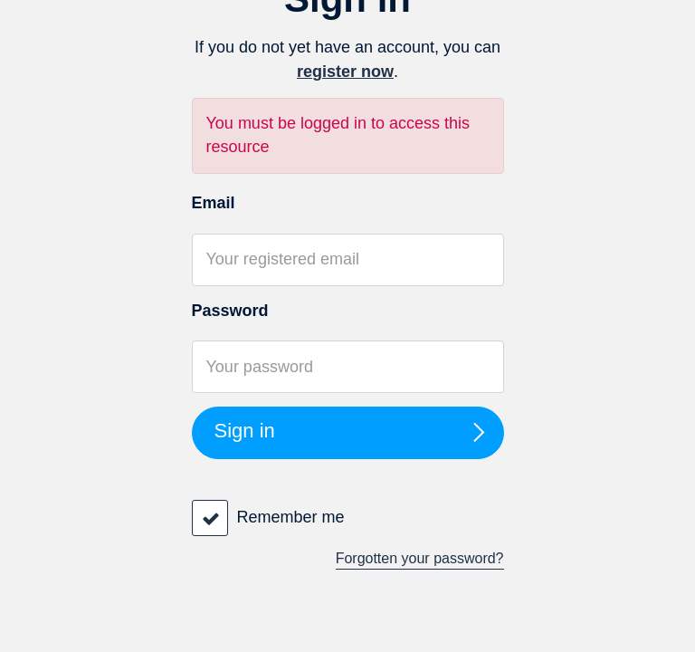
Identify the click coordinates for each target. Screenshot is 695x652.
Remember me (291, 517)
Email (213, 203)
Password (230, 311)
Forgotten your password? (420, 558)
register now (345, 71)
